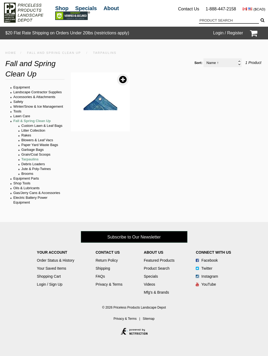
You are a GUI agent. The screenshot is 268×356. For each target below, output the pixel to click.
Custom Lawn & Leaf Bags (41, 126)
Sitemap (148, 319)
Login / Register (228, 33)
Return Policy (106, 260)
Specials (86, 8)
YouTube (206, 284)
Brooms (27, 174)
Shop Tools (21, 183)
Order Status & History (55, 260)
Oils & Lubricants (26, 188)
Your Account (52, 252)
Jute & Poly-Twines (36, 169)
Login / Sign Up (49, 284)
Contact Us (188, 9)
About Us (153, 252)
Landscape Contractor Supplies (37, 92)
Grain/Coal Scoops (35, 154)
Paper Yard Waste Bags (39, 145)
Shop (62, 8)
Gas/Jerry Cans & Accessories (36, 193)
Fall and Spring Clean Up (54, 52)
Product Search (157, 268)
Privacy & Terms (108, 284)
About (111, 8)
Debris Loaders (33, 164)
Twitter (204, 268)
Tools (17, 111)
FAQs (100, 276)
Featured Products (159, 260)
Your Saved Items (51, 268)
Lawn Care (21, 116)
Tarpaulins (30, 159)
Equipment (21, 87)
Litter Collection (33, 130)
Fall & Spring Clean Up (32, 121)
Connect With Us (213, 252)
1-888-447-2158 (221, 9)
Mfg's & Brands (156, 292)
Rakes (26, 135)
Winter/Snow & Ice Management (38, 106)
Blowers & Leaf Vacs (37, 140)
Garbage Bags (32, 150)
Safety (18, 102)
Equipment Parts (26, 178)
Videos (149, 284)
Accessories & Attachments (34, 97)
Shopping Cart (49, 276)
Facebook (207, 260)
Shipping (102, 268)
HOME (10, 52)
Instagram (207, 276)
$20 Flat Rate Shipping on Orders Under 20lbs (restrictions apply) (67, 33)
